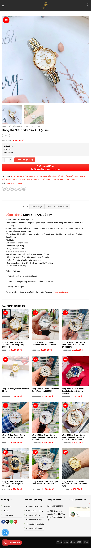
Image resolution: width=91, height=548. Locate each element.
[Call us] (11, 522)
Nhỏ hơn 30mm (8, 179)
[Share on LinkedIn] (24, 189)
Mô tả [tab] (25, 207)
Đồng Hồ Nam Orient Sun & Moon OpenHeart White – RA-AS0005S (44, 437)
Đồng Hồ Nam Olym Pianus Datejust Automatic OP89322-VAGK (75, 484)
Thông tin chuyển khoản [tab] (57, 207)
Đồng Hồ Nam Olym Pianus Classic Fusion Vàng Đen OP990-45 (13, 484)
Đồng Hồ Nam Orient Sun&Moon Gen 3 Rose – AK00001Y (45, 390)
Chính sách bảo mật (34, 520)
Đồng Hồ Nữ (13, 215)
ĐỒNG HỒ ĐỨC (29, 176)
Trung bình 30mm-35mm (64, 179)
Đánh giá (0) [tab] (37, 207)
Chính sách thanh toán (35, 524)
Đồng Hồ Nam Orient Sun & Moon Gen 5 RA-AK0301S (13, 436)
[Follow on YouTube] (15, 522)
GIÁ (26, 126)
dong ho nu (11, 183)
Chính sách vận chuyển (35, 528)
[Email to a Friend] (16, 189)
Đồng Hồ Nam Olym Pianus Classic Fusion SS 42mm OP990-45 (73, 391)
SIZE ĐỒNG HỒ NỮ (24, 179)
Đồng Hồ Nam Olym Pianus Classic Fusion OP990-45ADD (44, 343)
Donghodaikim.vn (60, 292)
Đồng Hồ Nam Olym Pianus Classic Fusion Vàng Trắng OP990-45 (13, 344)
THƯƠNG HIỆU (47, 179)
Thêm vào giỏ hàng (24, 160)
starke (19, 183)
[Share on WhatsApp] (4, 189)
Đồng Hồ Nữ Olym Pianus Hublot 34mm (15, 390)
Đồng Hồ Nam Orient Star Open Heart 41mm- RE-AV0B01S (45, 483)
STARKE (36, 179)
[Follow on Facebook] (3, 522)
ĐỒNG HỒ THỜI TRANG (75, 176)
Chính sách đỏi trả (33, 515)
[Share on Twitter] (12, 189)
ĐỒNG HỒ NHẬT (44, 176)
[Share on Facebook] (8, 189)
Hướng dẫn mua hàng (34, 511)
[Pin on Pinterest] (20, 189)
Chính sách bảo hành (34, 506)
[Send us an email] (7, 522)
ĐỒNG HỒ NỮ (18, 126)
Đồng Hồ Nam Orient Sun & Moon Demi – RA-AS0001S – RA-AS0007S (74, 344)
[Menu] (3, 5)
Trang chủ (6, 126)
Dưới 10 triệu (35, 126)
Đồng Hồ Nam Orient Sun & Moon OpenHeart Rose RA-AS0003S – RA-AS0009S (73, 437)
